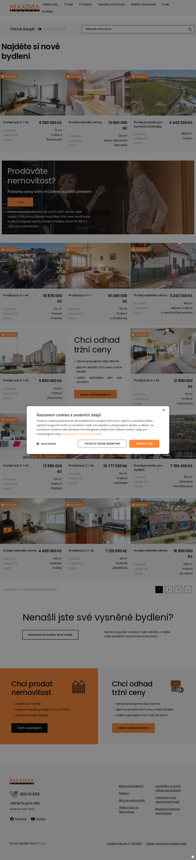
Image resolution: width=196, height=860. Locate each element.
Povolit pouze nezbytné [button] (102, 443)
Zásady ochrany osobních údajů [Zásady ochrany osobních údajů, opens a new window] (82, 434)
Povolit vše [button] (144, 443)
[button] (46, 444)
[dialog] (98, 430)
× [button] (163, 410)
